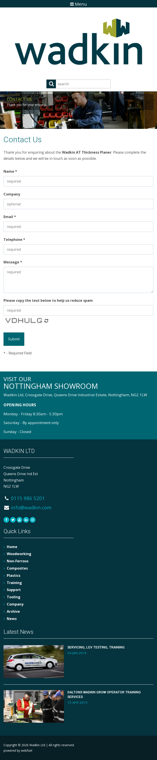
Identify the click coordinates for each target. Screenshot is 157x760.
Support (14, 589)
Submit (14, 339)
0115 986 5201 (24, 498)
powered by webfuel (18, 750)
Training (14, 582)
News (12, 618)
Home (12, 546)
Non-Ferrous (17, 561)
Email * (10, 216)
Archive (13, 611)
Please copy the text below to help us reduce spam (48, 300)
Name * (10, 171)
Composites (17, 568)
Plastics (13, 575)
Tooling (13, 597)
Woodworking (19, 553)
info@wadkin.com (27, 507)
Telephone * (14, 239)
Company (12, 194)
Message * (13, 262)
